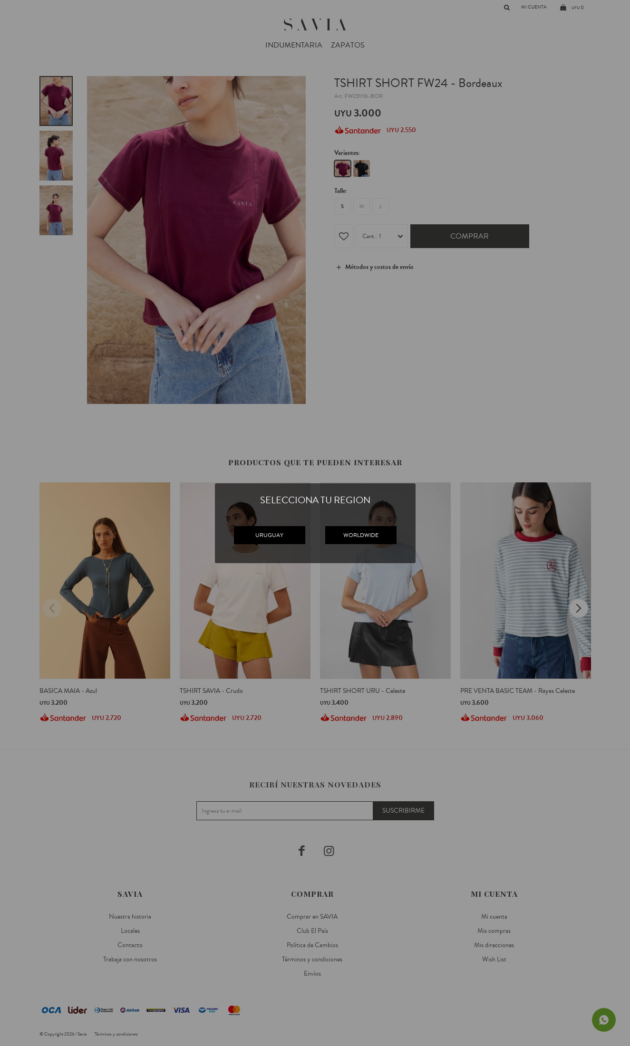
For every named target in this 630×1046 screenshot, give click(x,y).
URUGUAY (269, 535)
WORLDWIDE (360, 535)
